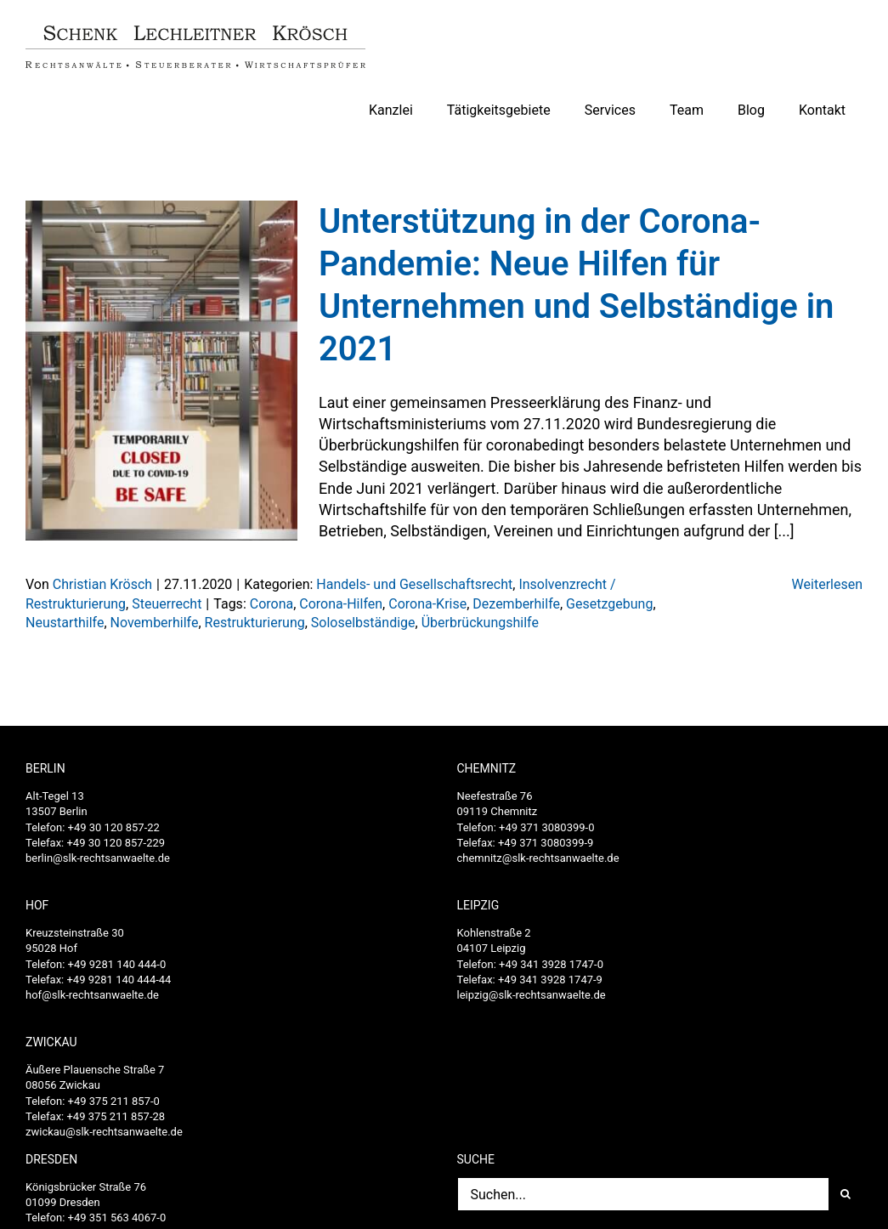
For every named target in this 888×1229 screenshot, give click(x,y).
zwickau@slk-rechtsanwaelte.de (104, 1131)
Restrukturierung (255, 622)
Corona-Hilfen (340, 604)
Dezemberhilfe (516, 604)
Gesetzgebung (609, 604)
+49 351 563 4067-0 (117, 1217)
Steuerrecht (166, 604)
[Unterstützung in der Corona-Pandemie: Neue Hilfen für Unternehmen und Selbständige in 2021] (161, 371)
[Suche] (846, 1194)
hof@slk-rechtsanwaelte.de (92, 994)
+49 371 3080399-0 (546, 827)
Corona (271, 604)
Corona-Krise (427, 604)
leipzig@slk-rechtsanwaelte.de (531, 994)
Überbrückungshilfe (480, 622)
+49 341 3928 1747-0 (551, 964)
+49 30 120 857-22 (114, 827)
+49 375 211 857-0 (114, 1101)
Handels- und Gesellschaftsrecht (414, 584)
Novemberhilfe (154, 622)
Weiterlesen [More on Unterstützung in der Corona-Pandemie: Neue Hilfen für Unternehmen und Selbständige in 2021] (827, 584)
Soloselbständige (363, 622)
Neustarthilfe (64, 622)
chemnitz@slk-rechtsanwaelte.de (538, 858)
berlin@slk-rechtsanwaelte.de (97, 858)
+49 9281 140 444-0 (117, 964)
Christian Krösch (102, 584)
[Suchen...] (643, 1194)
